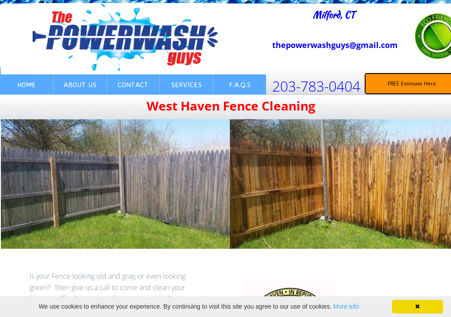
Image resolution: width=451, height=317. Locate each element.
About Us (79, 84)
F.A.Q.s (240, 84)
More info (346, 306)
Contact (133, 84)
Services (186, 84)
